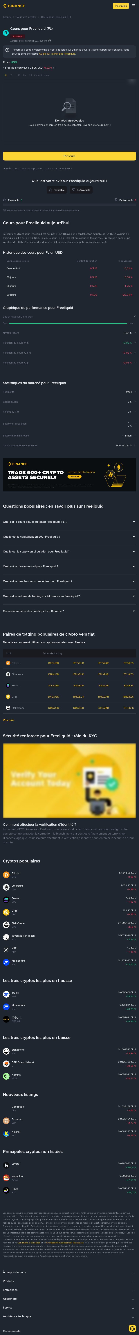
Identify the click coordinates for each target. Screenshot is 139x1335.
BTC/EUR (78, 663)
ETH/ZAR (103, 674)
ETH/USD (53, 674)
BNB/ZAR (103, 696)
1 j (6, 75)
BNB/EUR (78, 696)
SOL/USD (53, 685)
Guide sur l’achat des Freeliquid (57, 53)
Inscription (121, 6)
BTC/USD (53, 663)
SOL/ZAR (103, 685)
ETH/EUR (78, 674)
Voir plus (8, 720)
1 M (18, 75)
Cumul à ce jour (42, 75)
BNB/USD (53, 696)
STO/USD (53, 708)
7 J (11, 75)
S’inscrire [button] (69, 156)
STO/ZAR (103, 708)
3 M (24, 75)
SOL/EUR (78, 685)
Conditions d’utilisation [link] (28, 1242)
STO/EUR (78, 708)
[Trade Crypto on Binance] (69, 475)
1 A (30, 75)
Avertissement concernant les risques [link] (65, 1242)
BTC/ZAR (103, 663)
